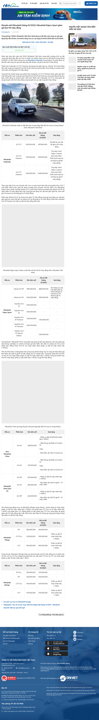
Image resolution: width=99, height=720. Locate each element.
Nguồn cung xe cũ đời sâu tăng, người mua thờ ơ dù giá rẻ (86, 69)
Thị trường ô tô (5, 32)
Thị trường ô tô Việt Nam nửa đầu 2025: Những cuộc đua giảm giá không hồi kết (86, 87)
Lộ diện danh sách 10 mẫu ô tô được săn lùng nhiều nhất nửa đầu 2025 (86, 77)
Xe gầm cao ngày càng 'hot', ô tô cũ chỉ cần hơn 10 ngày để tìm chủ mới (82, 52)
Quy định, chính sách (9, 635)
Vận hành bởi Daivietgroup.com (59, 678)
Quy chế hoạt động (34, 638)
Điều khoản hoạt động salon (11, 638)
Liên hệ (5, 644)
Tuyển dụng (31, 641)
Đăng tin (91, 3)
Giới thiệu (31, 635)
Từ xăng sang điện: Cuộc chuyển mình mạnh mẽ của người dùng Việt (86, 60)
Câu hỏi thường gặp (9, 641)
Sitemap (30, 644)
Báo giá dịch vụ (51, 635)
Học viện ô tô (51, 638)
